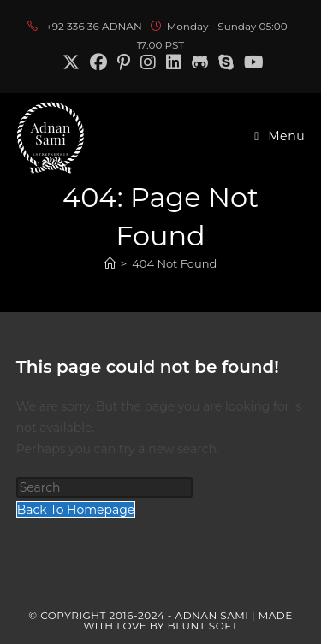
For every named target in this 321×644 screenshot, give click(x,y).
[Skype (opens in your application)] (226, 62)
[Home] (110, 263)
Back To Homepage (76, 509)
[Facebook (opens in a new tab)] (98, 62)
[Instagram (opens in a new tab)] (148, 62)
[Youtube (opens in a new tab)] (251, 62)
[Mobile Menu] (279, 136)
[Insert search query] (104, 487)
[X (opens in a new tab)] (71, 62)
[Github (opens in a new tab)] (200, 62)
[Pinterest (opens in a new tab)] (123, 62)
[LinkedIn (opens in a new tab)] (174, 62)
